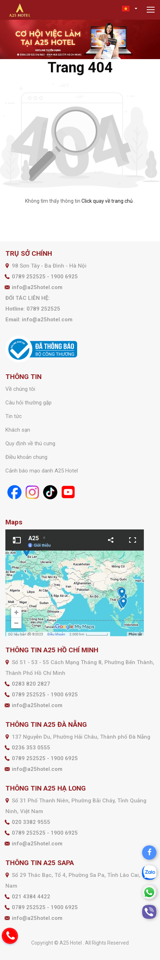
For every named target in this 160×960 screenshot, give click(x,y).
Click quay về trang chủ (107, 201)
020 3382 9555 (31, 822)
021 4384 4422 (31, 896)
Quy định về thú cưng (30, 443)
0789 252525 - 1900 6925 (45, 276)
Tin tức (13, 416)
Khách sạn (17, 430)
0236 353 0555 (31, 747)
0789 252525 (43, 309)
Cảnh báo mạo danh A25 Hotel (41, 470)
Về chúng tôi (20, 389)
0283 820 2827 (31, 684)
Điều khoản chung (26, 457)
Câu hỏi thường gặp (28, 402)
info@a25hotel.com (37, 287)
